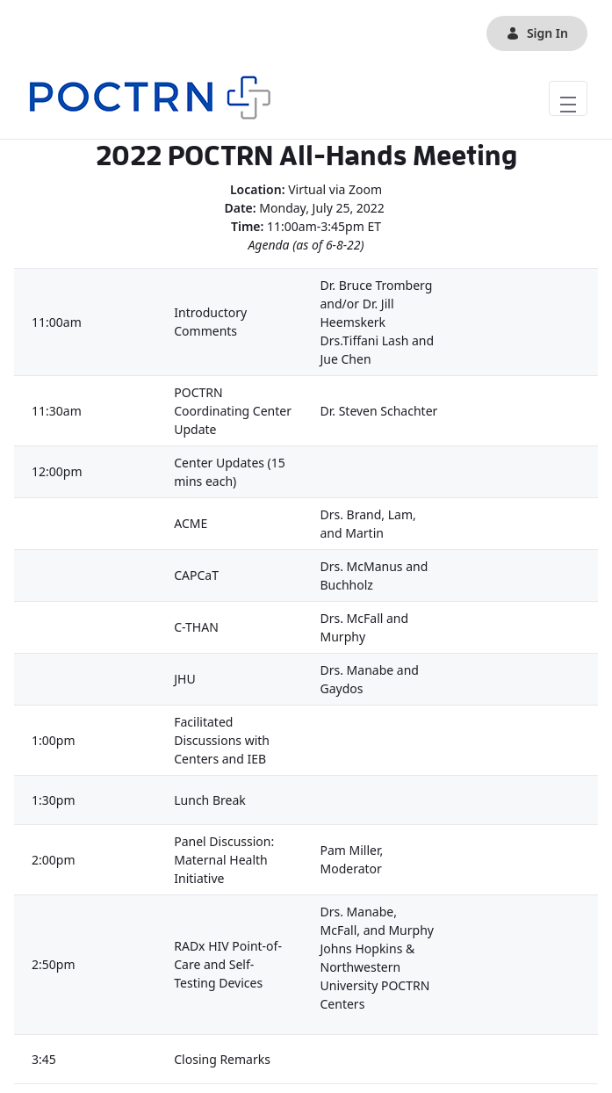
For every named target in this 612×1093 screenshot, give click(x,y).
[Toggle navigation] (568, 98)
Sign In (537, 33)
